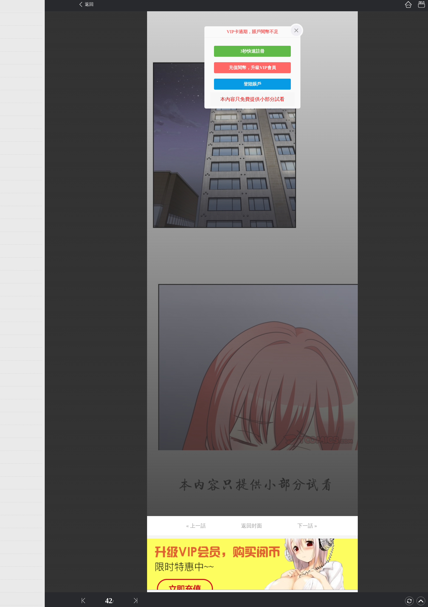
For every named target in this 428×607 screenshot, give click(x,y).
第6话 (11, 70)
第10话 (12, 122)
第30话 (12, 380)
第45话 (12, 573)
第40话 (12, 508)
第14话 (12, 173)
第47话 (12, 599)
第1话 (11, 6)
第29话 (12, 367)
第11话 (12, 135)
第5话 (11, 58)
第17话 (12, 212)
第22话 (12, 277)
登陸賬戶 (252, 84)
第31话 (12, 392)
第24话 (12, 302)
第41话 (12, 521)
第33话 (12, 418)
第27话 (12, 341)
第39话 (12, 495)
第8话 (11, 96)
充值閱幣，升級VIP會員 (252, 67)
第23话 (12, 289)
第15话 (12, 186)
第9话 (11, 109)
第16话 (12, 199)
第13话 (12, 161)
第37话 (12, 470)
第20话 (12, 251)
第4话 (11, 45)
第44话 (12, 560)
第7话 (11, 83)
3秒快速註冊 (252, 51)
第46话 (12, 586)
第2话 (11, 19)
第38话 (12, 483)
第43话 (12, 547)
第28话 (12, 354)
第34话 (12, 431)
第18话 (12, 225)
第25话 (12, 315)
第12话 (12, 148)
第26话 (12, 328)
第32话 (12, 405)
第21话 (12, 264)
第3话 (11, 32)
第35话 (12, 444)
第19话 (12, 238)
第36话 (12, 457)
